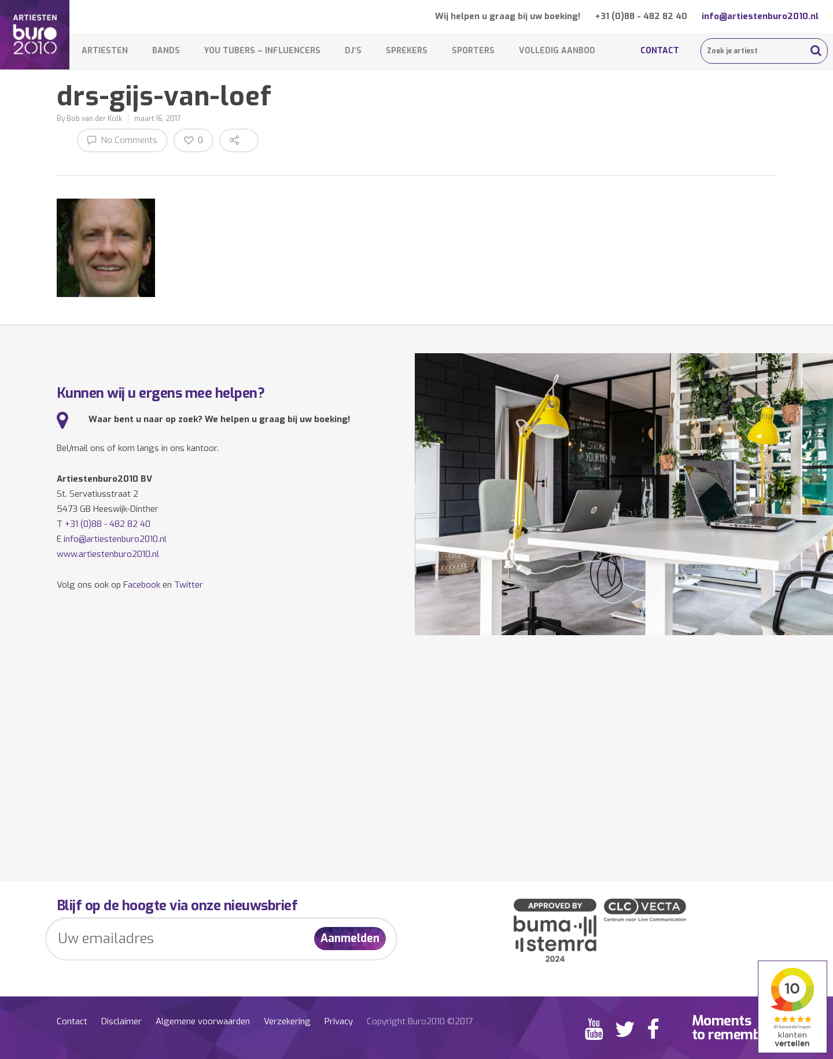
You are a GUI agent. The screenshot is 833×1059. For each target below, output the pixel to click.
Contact (659, 50)
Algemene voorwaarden (203, 1021)
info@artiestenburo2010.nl (760, 16)
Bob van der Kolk (94, 118)
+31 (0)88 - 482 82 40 (641, 16)
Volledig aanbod (557, 50)
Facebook (141, 585)
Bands (166, 50)
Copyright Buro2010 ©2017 (420, 1021)
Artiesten (105, 50)
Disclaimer (121, 1021)
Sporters (473, 50)
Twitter (188, 585)
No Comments (122, 140)
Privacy (339, 1021)
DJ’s (353, 50)
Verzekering (287, 1021)
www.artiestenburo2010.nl (108, 554)
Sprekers (406, 50)
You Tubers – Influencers (262, 50)
